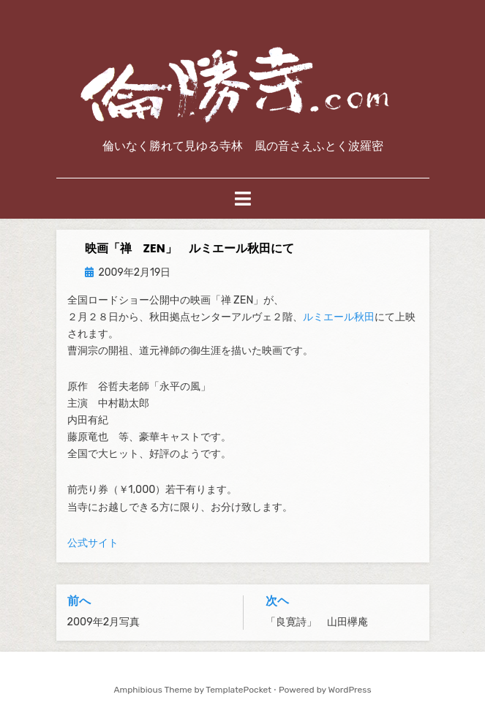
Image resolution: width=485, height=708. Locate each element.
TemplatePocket (238, 690)
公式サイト (93, 543)
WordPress (350, 690)
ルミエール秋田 (339, 317)
